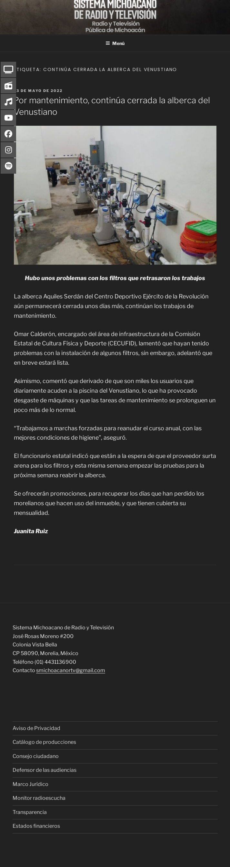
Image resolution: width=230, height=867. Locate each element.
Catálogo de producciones (44, 742)
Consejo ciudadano (36, 756)
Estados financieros (36, 826)
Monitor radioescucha (39, 798)
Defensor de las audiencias (44, 770)
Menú (115, 43)
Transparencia (30, 812)
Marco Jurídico (30, 784)
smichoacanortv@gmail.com (70, 670)
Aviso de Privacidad (36, 728)
